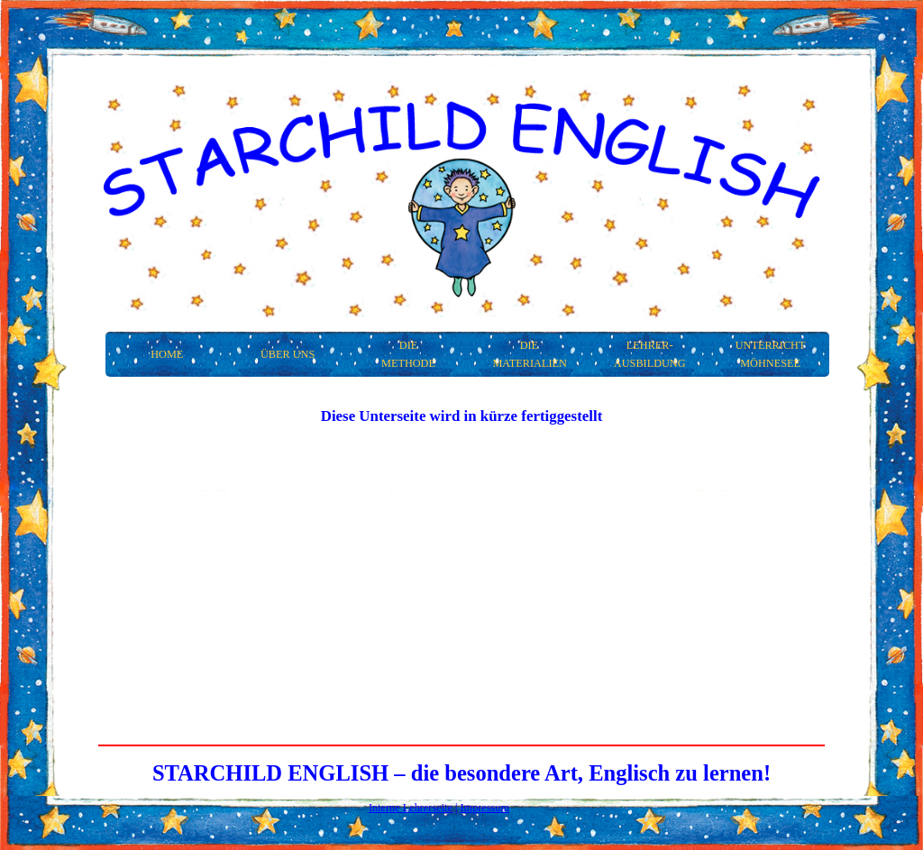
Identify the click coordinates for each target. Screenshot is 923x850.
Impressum (485, 807)
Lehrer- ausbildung (650, 354)
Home (167, 354)
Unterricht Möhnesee (771, 354)
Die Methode (408, 354)
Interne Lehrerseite (410, 807)
